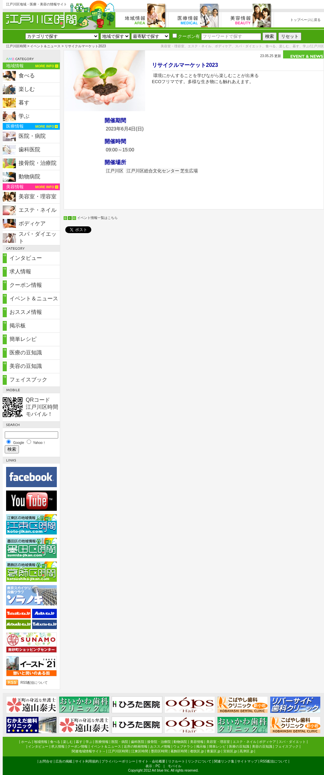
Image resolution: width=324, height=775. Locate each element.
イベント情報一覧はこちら (97, 218)
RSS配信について (34, 682)
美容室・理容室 (37, 196)
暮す (24, 102)
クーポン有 (186, 36)
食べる (27, 75)
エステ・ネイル (37, 210)
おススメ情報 (25, 312)
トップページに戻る (305, 20)
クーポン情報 (25, 285)
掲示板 (17, 325)
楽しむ (27, 89)
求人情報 (20, 271)
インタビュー (25, 258)
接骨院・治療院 (37, 163)
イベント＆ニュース (45, 46)
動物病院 (29, 176)
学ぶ (24, 116)
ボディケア (32, 223)
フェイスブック (28, 379)
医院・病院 (32, 136)
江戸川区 (114, 170)
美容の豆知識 (25, 366)
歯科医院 (29, 149)
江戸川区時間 (16, 46)
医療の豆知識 (25, 352)
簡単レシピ (23, 339)
